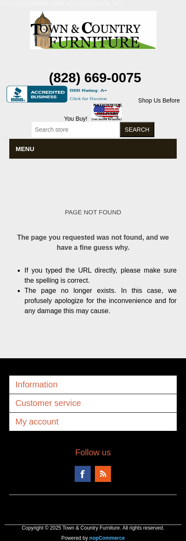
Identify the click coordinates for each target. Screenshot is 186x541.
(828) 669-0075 (95, 77)
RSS (103, 474)
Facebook (83, 474)
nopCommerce (107, 538)
